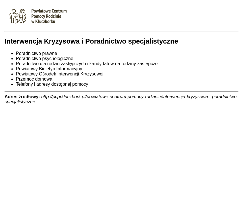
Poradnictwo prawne (36, 53)
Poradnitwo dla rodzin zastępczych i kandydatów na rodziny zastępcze (87, 63)
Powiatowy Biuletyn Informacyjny (49, 68)
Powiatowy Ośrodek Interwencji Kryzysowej (59, 73)
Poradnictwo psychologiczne (44, 58)
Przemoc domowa (34, 79)
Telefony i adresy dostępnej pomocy (52, 84)
